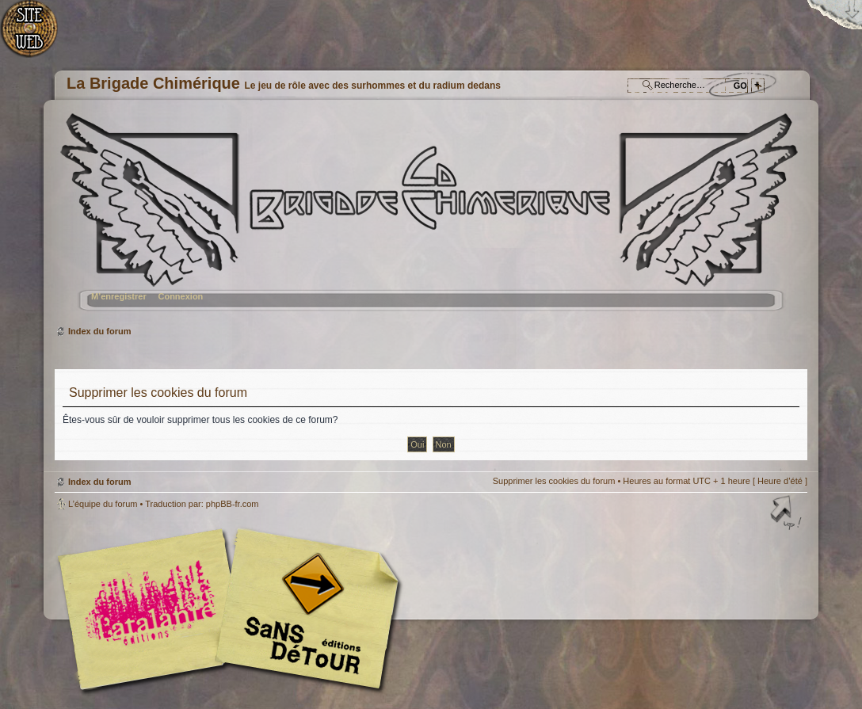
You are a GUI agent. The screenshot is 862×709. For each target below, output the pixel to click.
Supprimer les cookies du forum (554, 481)
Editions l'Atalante (233, 609)
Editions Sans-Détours (304, 611)
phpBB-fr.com (232, 504)
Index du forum (429, 218)
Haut (787, 514)
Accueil (37, 36)
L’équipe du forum (102, 504)
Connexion (180, 296)
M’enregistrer (119, 296)
